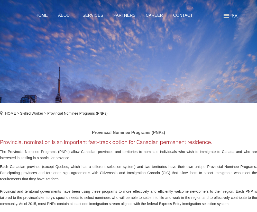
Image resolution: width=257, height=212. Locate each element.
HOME (41, 15)
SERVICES (92, 15)
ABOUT (65, 15)
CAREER (154, 15)
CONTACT (183, 15)
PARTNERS (125, 15)
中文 (234, 16)
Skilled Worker (32, 113)
